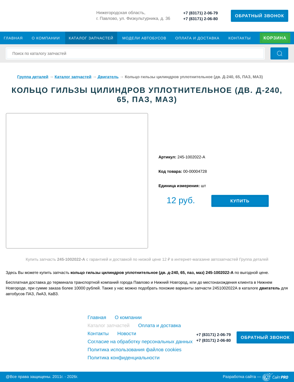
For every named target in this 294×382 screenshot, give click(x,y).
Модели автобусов (144, 38)
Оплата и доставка (197, 38)
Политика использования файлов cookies (134, 349)
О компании (46, 38)
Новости (126, 333)
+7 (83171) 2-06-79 (200, 13)
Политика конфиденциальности (124, 357)
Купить (239, 201)
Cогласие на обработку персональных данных (140, 341)
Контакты (240, 38)
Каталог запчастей (91, 38)
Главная (13, 38)
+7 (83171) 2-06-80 (200, 18)
